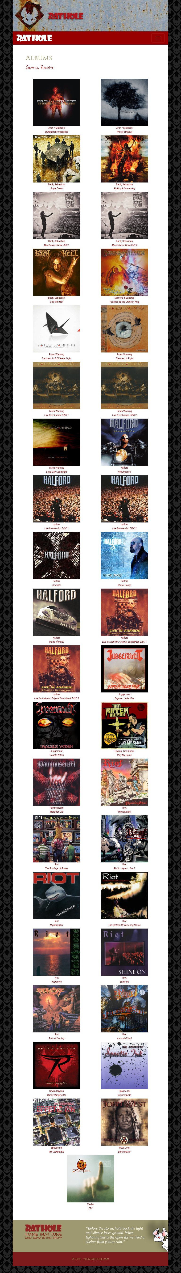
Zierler (90, 1204)
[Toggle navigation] (158, 38)
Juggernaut (125, 694)
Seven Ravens (56, 1091)
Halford (124, 468)
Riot (124, 807)
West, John (124, 1147)
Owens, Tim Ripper (124, 751)
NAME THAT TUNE (43, 1235)
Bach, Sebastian (56, 184)
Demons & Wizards (124, 298)
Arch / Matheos (57, 128)
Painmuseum (57, 807)
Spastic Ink (124, 1091)
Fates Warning (56, 354)
